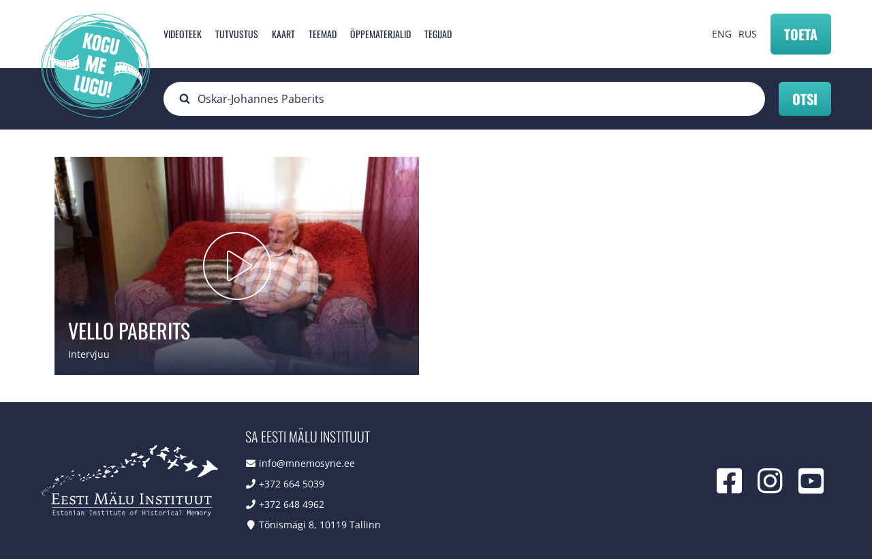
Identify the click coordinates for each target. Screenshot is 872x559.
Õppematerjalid (380, 34)
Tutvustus (236, 34)
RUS (747, 33)
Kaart (283, 34)
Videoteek (183, 34)
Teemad (323, 34)
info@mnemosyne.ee (307, 463)
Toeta (801, 34)
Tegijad (438, 34)
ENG (722, 33)
